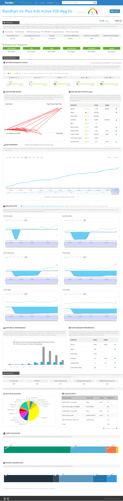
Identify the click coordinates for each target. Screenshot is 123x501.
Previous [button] (108, 428)
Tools (57, 3)
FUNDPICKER (25, 2)
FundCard (50, 3)
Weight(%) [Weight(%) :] (110, 398)
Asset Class (89, 398)
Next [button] (113, 428)
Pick (36, 3)
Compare (42, 3)
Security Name (66, 398)
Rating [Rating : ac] (102, 398)
